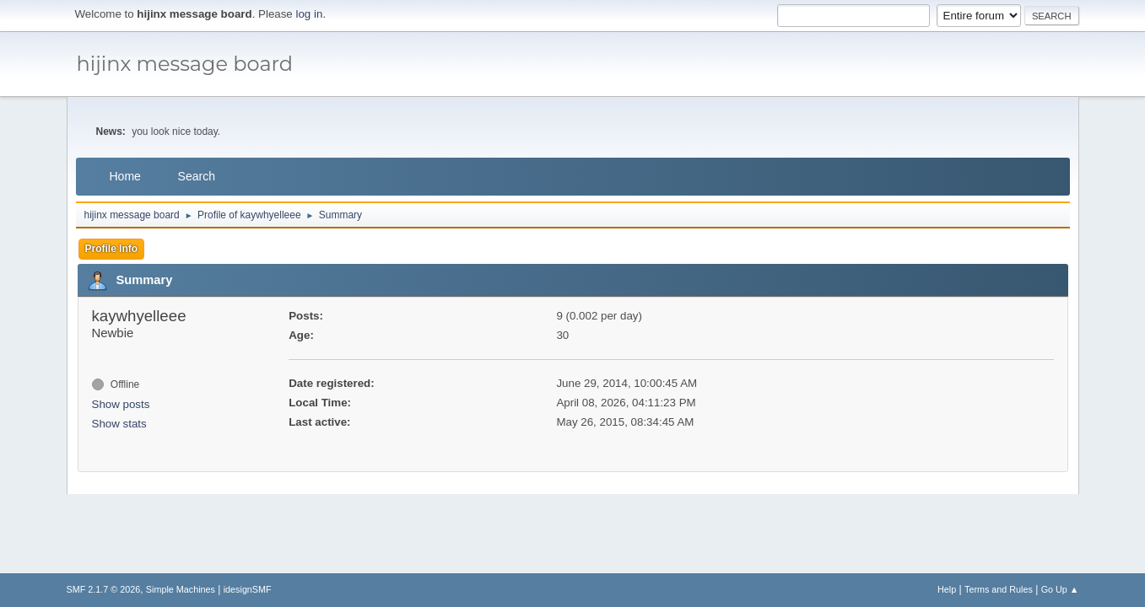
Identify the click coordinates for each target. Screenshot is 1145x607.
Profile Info (111, 249)
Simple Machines (180, 589)
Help (946, 589)
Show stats (119, 423)
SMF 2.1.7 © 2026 (104, 589)
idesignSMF (248, 589)
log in (309, 14)
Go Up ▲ (1060, 589)
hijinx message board (185, 63)
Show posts (121, 404)
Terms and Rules (998, 589)
